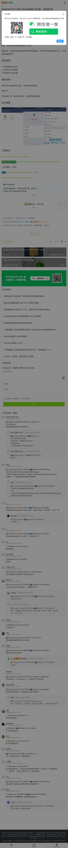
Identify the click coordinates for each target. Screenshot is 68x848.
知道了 (60, 41)
